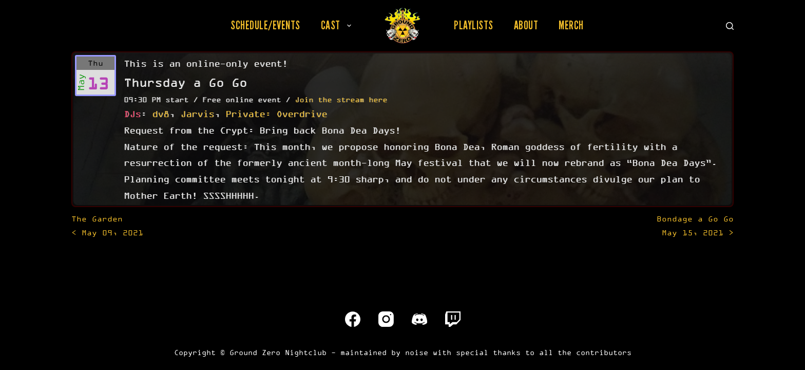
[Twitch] (453, 319)
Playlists (473, 25)
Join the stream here (341, 99)
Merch (571, 25)
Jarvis (197, 113)
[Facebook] (352, 319)
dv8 (160, 113)
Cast (338, 25)
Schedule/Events (265, 25)
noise (416, 352)
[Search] (730, 26)
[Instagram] (386, 319)
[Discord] (419, 319)
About (526, 25)
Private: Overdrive (276, 113)
